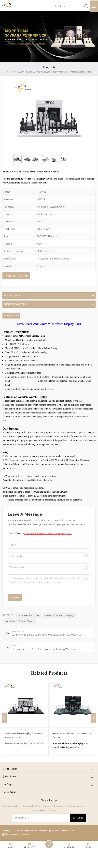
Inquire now (14, 276)
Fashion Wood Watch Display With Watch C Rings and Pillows (24, 735)
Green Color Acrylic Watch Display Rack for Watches (72, 735)
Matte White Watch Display (59, 615)
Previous (4, 718)
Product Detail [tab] (11, 315)
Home (11, 72)
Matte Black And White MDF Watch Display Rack (48, 533)
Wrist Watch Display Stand (19, 621)
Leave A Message (49, 844)
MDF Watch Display (29, 615)
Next (93, 718)
